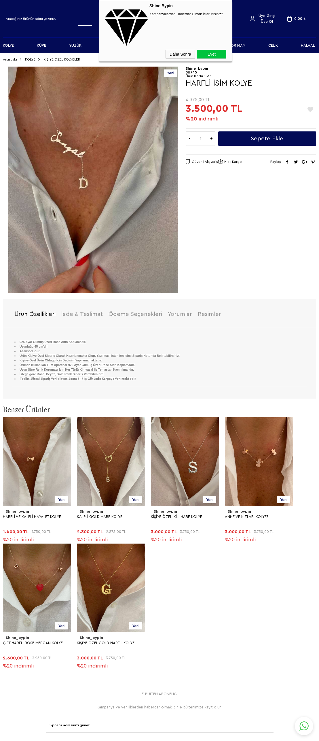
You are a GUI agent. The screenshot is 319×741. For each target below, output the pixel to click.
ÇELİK (273, 45)
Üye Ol (267, 21)
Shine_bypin (17, 510)
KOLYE (8, 45)
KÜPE (41, 45)
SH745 (191, 70)
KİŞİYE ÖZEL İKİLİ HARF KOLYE (176, 514)
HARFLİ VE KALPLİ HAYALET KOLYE (32, 514)
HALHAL (308, 45)
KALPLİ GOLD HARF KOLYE (99, 514)
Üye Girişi (267, 16)
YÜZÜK (75, 45)
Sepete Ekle (267, 137)
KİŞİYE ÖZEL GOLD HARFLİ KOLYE (31, 641)
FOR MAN (237, 45)
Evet (212, 54)
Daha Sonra (180, 54)
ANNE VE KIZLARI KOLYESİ (247, 514)
